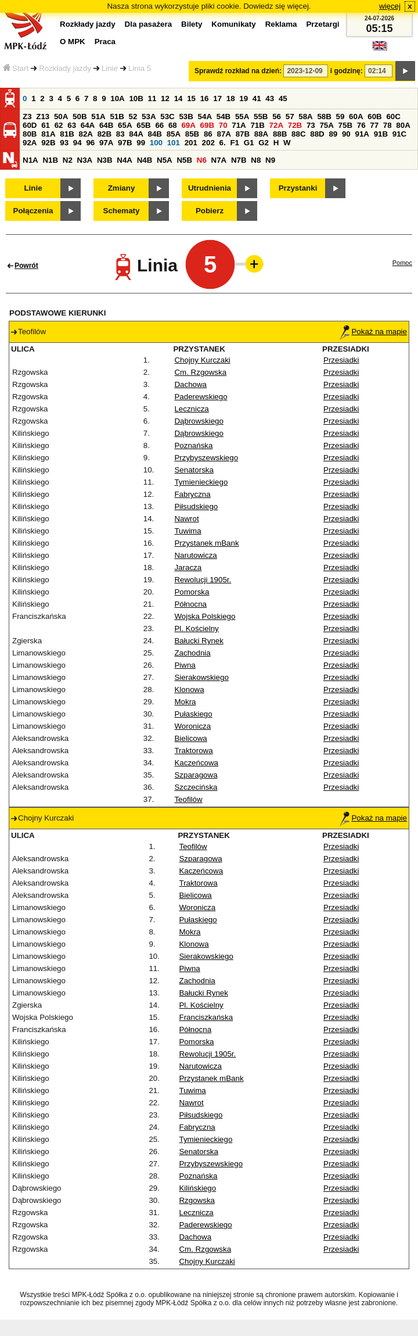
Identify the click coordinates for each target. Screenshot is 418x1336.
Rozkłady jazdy (65, 68)
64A (88, 125)
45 (283, 98)
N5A (164, 160)
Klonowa (189, 689)
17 (217, 98)
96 (90, 142)
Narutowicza (195, 555)
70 (223, 125)
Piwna (184, 665)
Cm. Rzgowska (200, 372)
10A (117, 98)
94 (77, 142)
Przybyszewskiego (206, 457)
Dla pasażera (148, 24)
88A (261, 134)
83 (120, 134)
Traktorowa (193, 750)
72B (295, 125)
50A (61, 116)
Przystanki (298, 188)
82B (104, 134)
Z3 (27, 116)
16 (204, 98)
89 (333, 134)
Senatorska (193, 469)
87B (243, 134)
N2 (68, 160)
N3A (85, 160)
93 (64, 142)
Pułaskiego (193, 714)
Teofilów (188, 799)
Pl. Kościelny (196, 628)
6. (222, 142)
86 (208, 134)
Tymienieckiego (201, 482)
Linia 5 (139, 68)
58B (324, 116)
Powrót (26, 266)
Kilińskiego (197, 1188)
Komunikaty (233, 24)
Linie (110, 68)
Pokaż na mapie (373, 331)
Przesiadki (341, 360)
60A (356, 116)
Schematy (121, 210)
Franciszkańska (206, 1017)
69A (188, 125)
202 (208, 142)
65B (143, 125)
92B (48, 142)
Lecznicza (191, 408)
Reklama (281, 24)
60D (30, 125)
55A (242, 116)
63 (71, 125)
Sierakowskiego (201, 677)
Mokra (185, 701)
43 (269, 98)
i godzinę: (346, 71)
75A (326, 125)
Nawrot (186, 518)
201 (191, 142)
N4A (124, 160)
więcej (390, 6)
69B (207, 125)
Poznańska (193, 445)
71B (257, 125)
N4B (145, 160)
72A (276, 125)
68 (172, 125)
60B (374, 116)
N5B (184, 160)
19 (243, 98)
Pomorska (191, 592)
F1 (234, 142)
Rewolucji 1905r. (202, 579)
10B (136, 98)
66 (159, 125)
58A (305, 116)
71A (239, 125)
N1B (50, 160)
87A (223, 134)
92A (30, 142)
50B (80, 116)
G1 (249, 142)
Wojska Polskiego (204, 616)
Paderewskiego (200, 396)
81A (48, 134)
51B (117, 116)
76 (361, 125)
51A (98, 116)
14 (178, 98)
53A (149, 116)
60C (393, 116)
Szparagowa (195, 775)
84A (136, 134)
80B (30, 134)
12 (165, 98)
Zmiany (121, 188)
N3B (105, 160)
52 (133, 116)
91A (362, 134)
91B (381, 134)
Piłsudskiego (196, 506)
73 (311, 125)
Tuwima (187, 530)
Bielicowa (190, 738)
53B (186, 116)
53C (167, 116)
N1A (30, 160)
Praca (105, 41)
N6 (202, 160)
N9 (270, 160)
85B (192, 134)
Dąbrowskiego (198, 421)
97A (106, 142)
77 (374, 125)
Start (15, 68)
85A (174, 134)
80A (403, 125)
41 (257, 98)
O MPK (72, 41)
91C (399, 134)
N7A (219, 160)
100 (156, 142)
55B (261, 116)
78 (387, 125)
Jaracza (187, 567)
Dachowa (190, 384)
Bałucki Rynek (198, 640)
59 (340, 116)
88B (280, 134)
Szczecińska (195, 787)
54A (205, 116)
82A (85, 134)
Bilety (191, 24)
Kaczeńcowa (196, 762)
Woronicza (192, 726)
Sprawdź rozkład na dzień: (238, 71)
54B (223, 116)
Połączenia (33, 210)
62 (59, 125)
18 (230, 98)
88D (317, 134)
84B (154, 134)
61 (45, 125)
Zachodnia (192, 653)
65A (125, 125)
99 (140, 142)
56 (276, 116)
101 (173, 142)
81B (67, 134)
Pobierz (210, 210)
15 (191, 98)
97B (125, 142)
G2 (263, 142)
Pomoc (402, 262)
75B (345, 125)
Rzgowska (196, 1200)
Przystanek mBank (206, 543)
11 (152, 98)
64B (106, 125)
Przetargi (322, 24)
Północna (190, 604)
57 (290, 116)
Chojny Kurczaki (202, 360)
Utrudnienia (209, 188)
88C (298, 134)
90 (346, 134)
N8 (256, 160)
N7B (239, 160)
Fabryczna (192, 494)
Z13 (42, 116)
